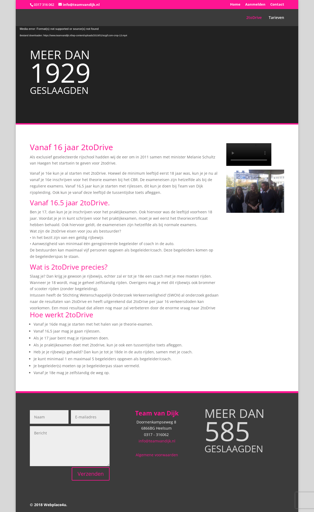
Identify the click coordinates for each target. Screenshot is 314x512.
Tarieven (276, 18)
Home (235, 5)
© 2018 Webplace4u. (48, 504)
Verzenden (91, 473)
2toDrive (254, 18)
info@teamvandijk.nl (157, 440)
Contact (277, 5)
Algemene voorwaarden (157, 454)
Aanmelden (255, 5)
